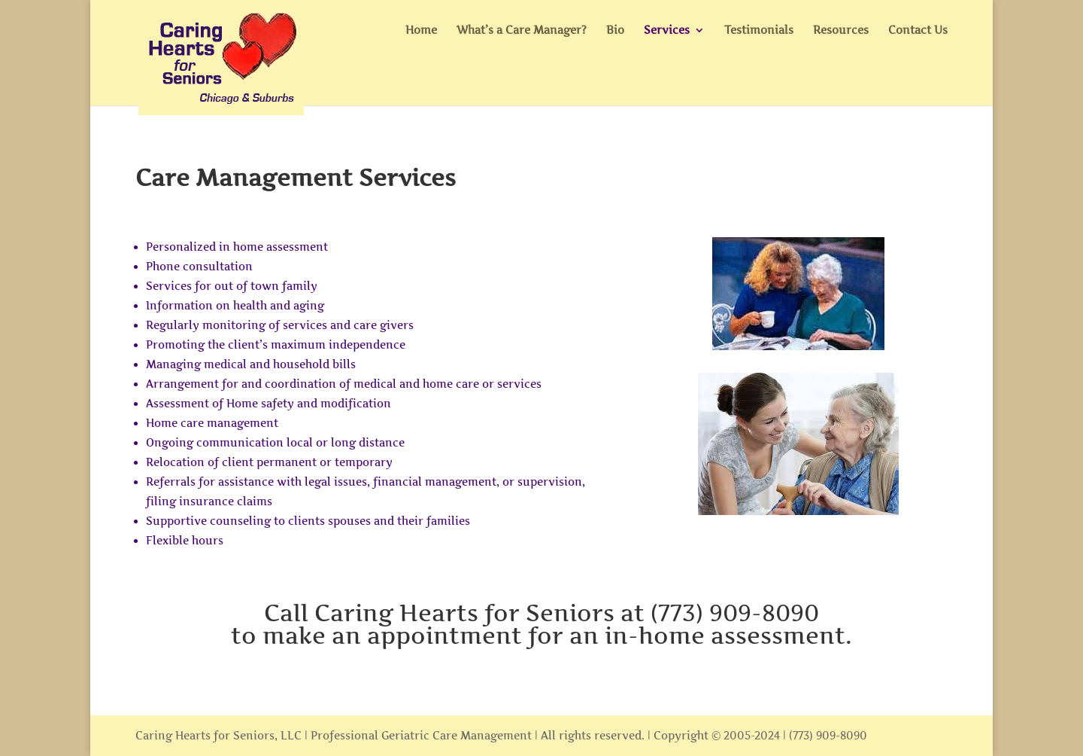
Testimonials (758, 30)
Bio (615, 30)
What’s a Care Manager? (522, 30)
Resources (841, 30)
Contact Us (918, 30)
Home (421, 30)
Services (667, 30)
